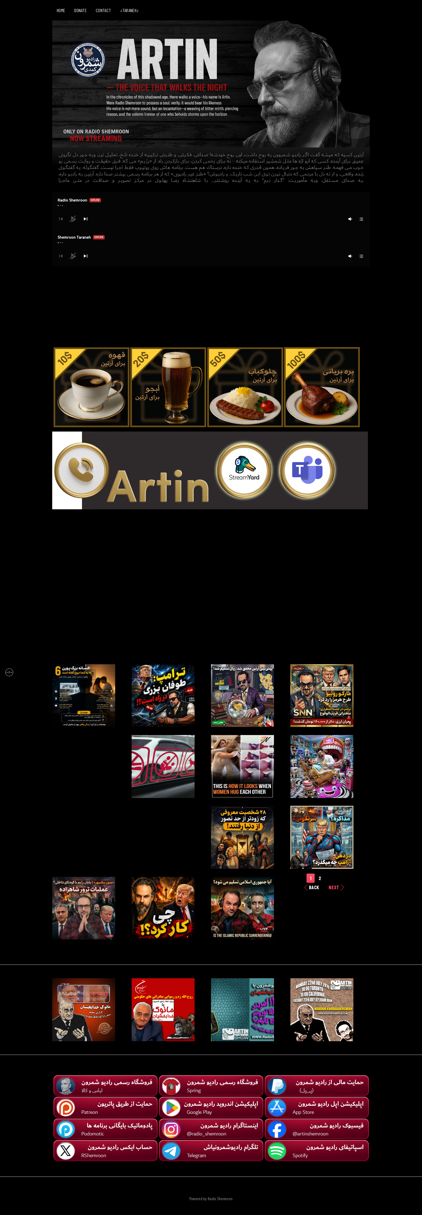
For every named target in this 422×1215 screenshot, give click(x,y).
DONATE (80, 10)
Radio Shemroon (220, 1198)
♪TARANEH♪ (129, 10)
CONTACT (103, 10)
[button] (85, 219)
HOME (61, 10)
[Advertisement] (211, 304)
